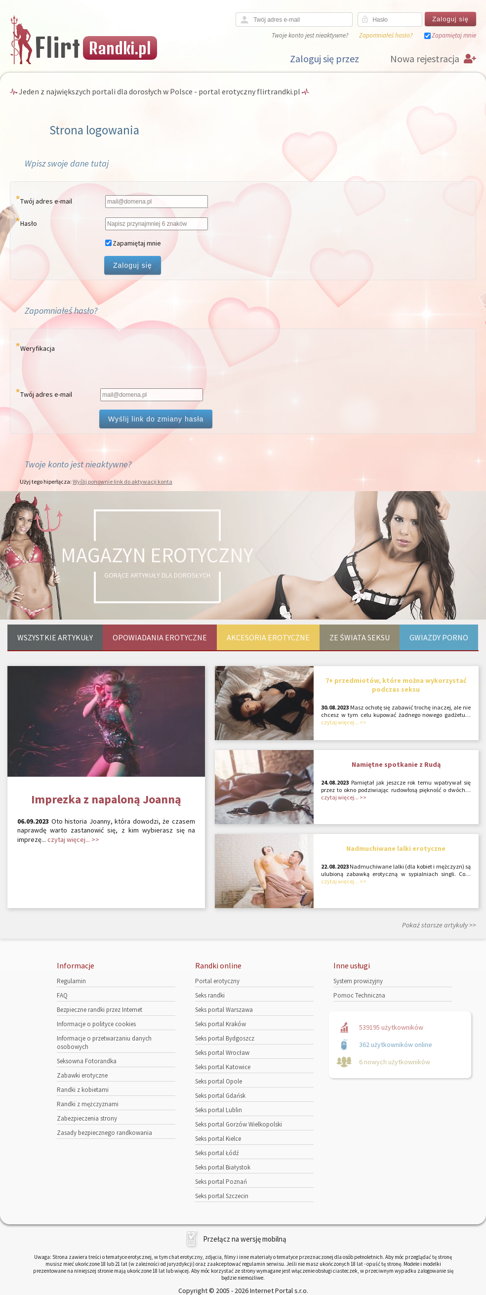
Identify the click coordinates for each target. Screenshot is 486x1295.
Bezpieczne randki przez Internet (99, 1009)
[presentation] (174, 360)
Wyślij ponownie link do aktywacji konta (122, 481)
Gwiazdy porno (438, 637)
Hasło (28, 223)
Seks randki (210, 995)
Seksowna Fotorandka (87, 1061)
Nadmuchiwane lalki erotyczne (396, 848)
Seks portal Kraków (220, 1024)
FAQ (62, 995)
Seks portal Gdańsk (220, 1095)
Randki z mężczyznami (88, 1104)
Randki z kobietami (83, 1090)
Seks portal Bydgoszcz (224, 1038)
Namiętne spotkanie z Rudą (396, 764)
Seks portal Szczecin (221, 1196)
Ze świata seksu (359, 637)
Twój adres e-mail (46, 201)
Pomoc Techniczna (359, 995)
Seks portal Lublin (218, 1110)
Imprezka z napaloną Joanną (106, 799)
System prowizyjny (358, 981)
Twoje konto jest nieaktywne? (310, 35)
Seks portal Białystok (222, 1167)
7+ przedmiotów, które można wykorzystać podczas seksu (396, 685)
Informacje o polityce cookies (96, 1024)
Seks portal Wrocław (222, 1052)
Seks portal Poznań (221, 1181)
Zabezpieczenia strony (87, 1118)
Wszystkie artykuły (55, 637)
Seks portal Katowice (222, 1067)
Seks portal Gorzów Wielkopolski (238, 1124)
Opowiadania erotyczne (160, 637)
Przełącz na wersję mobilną (244, 1239)
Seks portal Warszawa (224, 1009)
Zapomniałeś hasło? (385, 35)
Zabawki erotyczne (82, 1075)
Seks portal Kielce (218, 1138)
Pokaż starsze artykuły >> (439, 924)
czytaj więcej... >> (73, 839)
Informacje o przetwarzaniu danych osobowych (104, 1042)
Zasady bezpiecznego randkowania (104, 1132)
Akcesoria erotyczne (268, 637)
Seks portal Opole (218, 1081)
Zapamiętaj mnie (454, 35)
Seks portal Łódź (217, 1153)
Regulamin (71, 981)
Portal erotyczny (217, 981)
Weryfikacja (37, 348)
